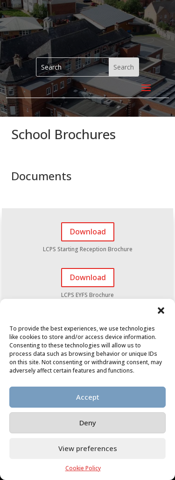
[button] (161, 310)
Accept (87, 397)
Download (88, 231)
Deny (87, 422)
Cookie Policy (83, 468)
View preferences (87, 448)
